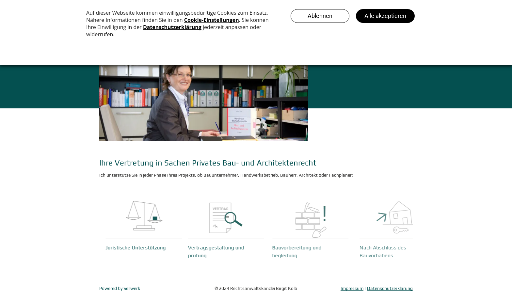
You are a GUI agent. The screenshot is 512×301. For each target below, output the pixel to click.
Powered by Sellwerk (119, 288)
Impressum (352, 288)
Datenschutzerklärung (390, 288)
